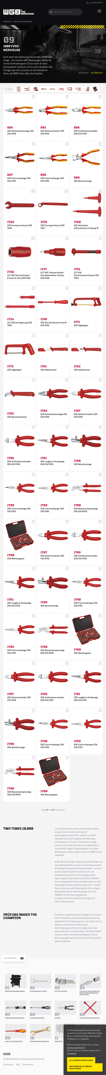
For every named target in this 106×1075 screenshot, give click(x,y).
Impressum (8, 1064)
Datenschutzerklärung (76, 1048)
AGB (18, 1064)
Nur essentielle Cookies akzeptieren (80, 1068)
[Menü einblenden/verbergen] (99, 11)
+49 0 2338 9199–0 (94, 3)
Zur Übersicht (97, 73)
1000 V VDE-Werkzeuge (23, 22)
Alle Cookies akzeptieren (81, 1060)
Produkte (7, 22)
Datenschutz (27, 1064)
